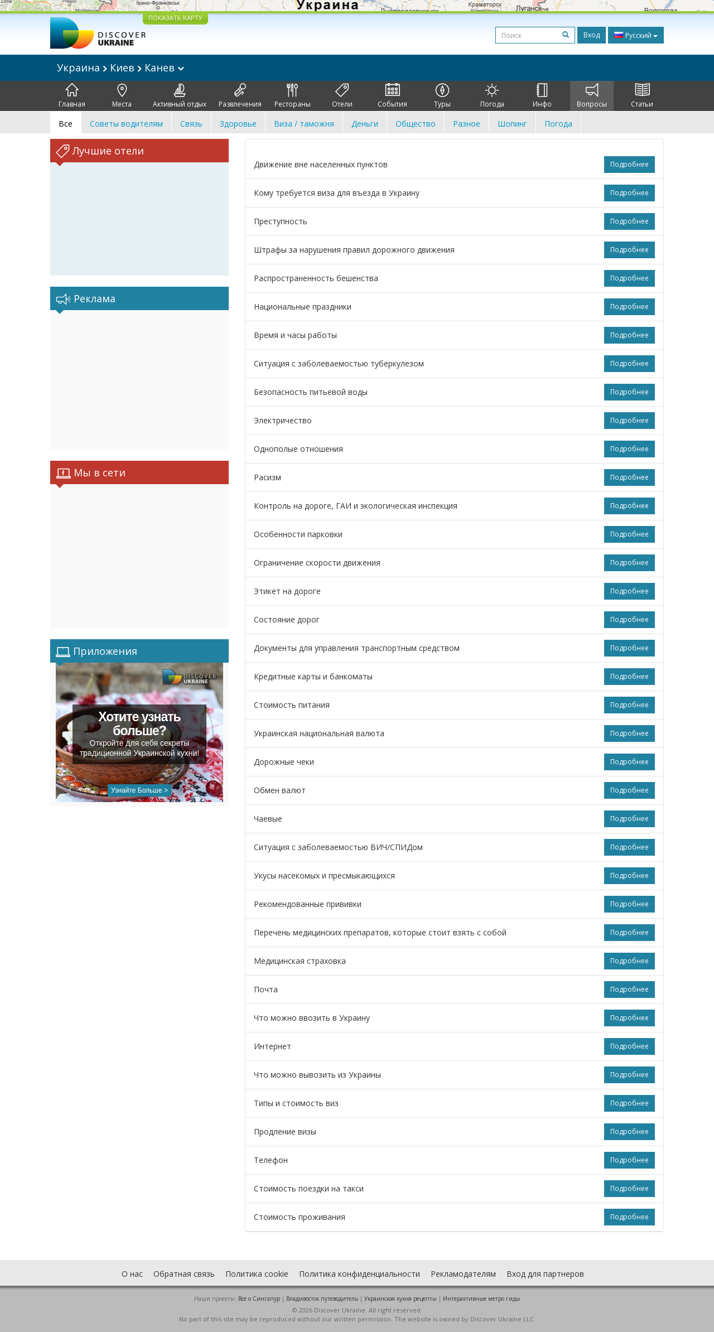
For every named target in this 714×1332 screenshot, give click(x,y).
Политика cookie (256, 1273)
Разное (466, 123)
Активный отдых (179, 96)
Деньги (364, 123)
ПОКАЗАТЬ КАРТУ (175, 17)
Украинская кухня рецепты (400, 1298)
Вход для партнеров (545, 1273)
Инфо (542, 96)
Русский (636, 35)
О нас (132, 1273)
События (392, 96)
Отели (342, 96)
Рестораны (292, 96)
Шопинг (512, 123)
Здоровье (238, 123)
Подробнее (629, 164)
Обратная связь (184, 1273)
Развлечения (240, 96)
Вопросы (592, 96)
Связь (191, 123)
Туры (442, 96)
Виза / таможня (304, 123)
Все (66, 123)
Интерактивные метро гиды (481, 1298)
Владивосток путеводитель (322, 1298)
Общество (415, 123)
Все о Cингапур (259, 1298)
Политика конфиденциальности (359, 1273)
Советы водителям (126, 123)
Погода (492, 96)
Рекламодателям (463, 1273)
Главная (72, 96)
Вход (591, 35)
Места (122, 96)
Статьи (642, 96)
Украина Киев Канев (120, 67)
